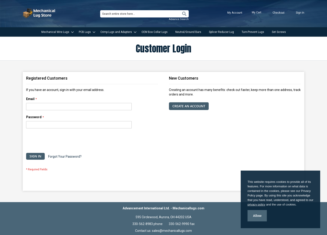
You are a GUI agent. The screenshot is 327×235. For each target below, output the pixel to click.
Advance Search (179, 19)
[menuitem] (56, 32)
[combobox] (144, 13)
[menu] (163, 32)
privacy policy (256, 204)
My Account (234, 12)
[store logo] (39, 13)
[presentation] (60, 142)
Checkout (278, 12)
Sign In (300, 12)
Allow (257, 216)
